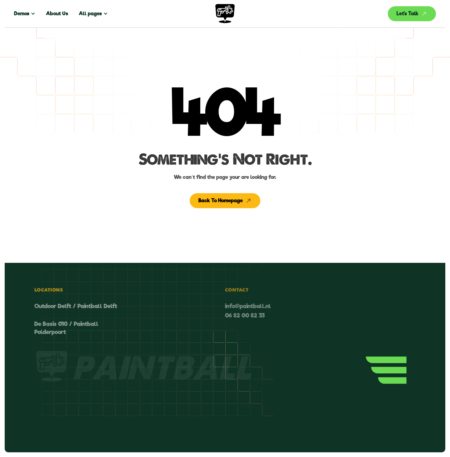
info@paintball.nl (248, 306)
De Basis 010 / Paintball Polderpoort (66, 327)
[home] (225, 13)
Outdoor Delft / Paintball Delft (75, 306)
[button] (27, 13)
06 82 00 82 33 (245, 315)
